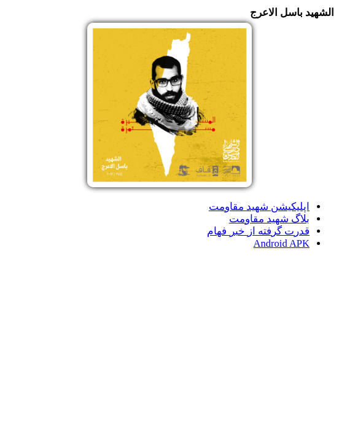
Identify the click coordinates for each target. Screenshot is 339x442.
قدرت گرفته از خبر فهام (258, 231)
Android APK (282, 243)
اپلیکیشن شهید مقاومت (259, 206)
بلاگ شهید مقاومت (269, 219)
